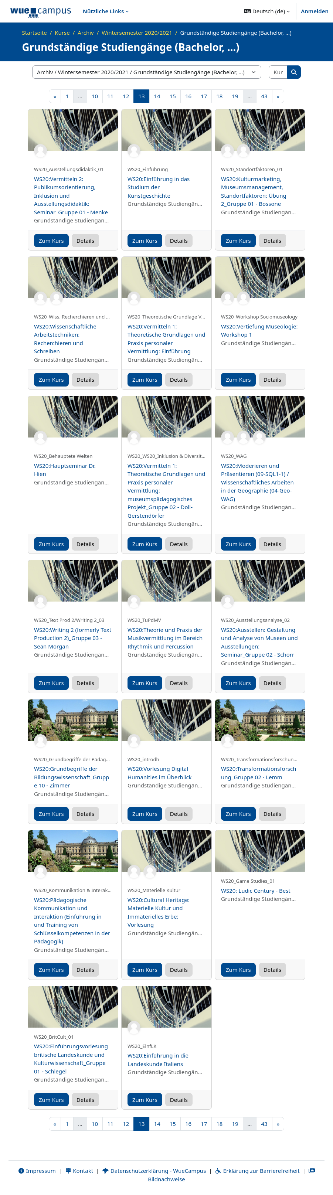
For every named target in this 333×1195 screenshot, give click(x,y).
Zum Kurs (51, 240)
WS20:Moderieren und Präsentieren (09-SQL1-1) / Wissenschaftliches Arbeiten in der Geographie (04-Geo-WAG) (257, 482)
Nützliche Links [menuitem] (103, 11)
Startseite (34, 32)
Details (85, 240)
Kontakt (79, 1170)
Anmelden (315, 11)
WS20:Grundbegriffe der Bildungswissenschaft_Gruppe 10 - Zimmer (71, 777)
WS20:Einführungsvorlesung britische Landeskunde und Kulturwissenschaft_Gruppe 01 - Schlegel (71, 1058)
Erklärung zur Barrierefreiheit (257, 1170)
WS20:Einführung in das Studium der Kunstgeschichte (159, 187)
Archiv (86, 32)
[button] (267, 11)
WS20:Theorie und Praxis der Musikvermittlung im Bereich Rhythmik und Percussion (165, 638)
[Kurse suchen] (278, 72)
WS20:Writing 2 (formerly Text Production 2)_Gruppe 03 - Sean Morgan (72, 638)
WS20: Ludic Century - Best (255, 890)
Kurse (62, 32)
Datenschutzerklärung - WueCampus (154, 1170)
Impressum (37, 1170)
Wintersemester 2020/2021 (137, 32)
